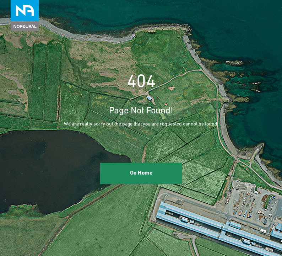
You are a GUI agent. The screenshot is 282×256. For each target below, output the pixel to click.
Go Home (141, 173)
